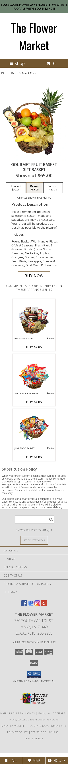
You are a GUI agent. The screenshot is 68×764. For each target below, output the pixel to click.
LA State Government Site (48, 725)
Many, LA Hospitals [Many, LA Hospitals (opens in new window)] (51, 713)
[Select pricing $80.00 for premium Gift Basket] (53, 188)
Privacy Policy (17, 732)
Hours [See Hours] (56, 760)
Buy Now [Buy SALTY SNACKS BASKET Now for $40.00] (34, 402)
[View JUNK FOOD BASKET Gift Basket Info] (34, 428)
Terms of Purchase (45, 732)
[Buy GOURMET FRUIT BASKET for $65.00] (34, 275)
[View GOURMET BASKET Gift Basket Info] (34, 318)
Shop (17, 63)
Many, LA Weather (13, 725)
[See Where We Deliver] (34, 540)
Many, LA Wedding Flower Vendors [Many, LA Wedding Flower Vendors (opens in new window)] (34, 719)
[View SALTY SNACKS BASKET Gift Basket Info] (34, 373)
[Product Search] (34, 519)
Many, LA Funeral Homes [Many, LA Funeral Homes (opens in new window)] (17, 713)
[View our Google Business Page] (31, 605)
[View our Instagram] (37, 605)
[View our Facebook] (24, 605)
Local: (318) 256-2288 (34, 633)
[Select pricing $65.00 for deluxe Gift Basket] (34, 188)
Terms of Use (34, 738)
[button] (34, 674)
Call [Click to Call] (11, 760)
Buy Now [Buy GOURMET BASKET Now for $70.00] (34, 347)
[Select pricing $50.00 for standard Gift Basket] (16, 188)
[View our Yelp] (44, 605)
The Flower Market (34, 36)
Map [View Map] (34, 760)
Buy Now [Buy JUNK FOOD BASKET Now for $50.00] (34, 457)
